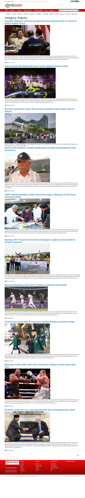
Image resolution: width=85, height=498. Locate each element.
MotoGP (51, 14)
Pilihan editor (75, 14)
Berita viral (67, 14)
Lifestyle (57, 14)
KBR (52, 490)
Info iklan (37, 490)
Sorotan (62, 14)
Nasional (12, 10)
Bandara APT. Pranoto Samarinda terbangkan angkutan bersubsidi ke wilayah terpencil (40, 252)
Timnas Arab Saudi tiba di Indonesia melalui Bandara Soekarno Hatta (40, 336)
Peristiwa (14, 14)
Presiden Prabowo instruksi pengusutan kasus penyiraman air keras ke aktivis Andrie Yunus (40, 22)
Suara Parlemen (38, 10)
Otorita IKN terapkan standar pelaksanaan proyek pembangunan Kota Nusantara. (40, 154)
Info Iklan (25, 1)
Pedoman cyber (39, 485)
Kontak (29, 1)
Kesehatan (31, 14)
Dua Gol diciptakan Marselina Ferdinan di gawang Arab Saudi (36, 299)
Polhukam (8, 14)
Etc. (51, 491)
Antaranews (53, 484)
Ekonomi (20, 14)
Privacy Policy (45, 1)
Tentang (21, 1)
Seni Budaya (45, 14)
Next (78, 475)
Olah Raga (22, 491)
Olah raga (25, 14)
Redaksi (33, 1)
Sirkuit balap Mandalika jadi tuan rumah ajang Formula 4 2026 (36, 69)
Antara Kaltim (53, 485)
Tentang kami (38, 487)
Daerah (19, 10)
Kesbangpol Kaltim (55, 488)
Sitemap (52, 10)
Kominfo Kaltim (54, 487)
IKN (46, 10)
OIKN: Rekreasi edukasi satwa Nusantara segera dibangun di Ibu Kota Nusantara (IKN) (40, 204)
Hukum (21, 488)
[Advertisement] (48, 6)
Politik (21, 487)
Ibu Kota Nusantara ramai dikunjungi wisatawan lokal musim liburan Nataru (39, 114)
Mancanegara (27, 10)
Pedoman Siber (39, 1)
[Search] (79, 10)
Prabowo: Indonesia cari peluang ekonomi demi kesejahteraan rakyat (40, 427)
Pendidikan (38, 14)
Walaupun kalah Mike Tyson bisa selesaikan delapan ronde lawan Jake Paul (40, 383)
